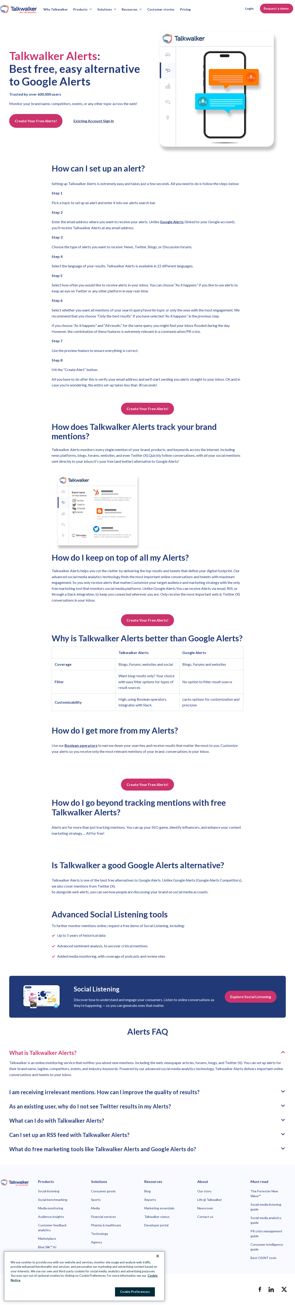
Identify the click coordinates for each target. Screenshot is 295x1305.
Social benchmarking (52, 1200)
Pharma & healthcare (106, 1225)
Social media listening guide (266, 1206)
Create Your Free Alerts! (36, 121)
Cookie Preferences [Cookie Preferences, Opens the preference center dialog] (135, 1292)
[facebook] (260, 1289)
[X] (284, 1289)
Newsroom (205, 1208)
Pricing (185, 9)
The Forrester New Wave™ (264, 1193)
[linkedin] (271, 1289)
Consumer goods (103, 1191)
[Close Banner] (158, 1256)
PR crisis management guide (266, 1233)
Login (249, 8)
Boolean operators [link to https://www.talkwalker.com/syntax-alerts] (81, 745)
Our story (204, 1191)
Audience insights (51, 1217)
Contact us (205, 1217)
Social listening (48, 1191)
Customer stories (160, 9)
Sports (96, 1200)
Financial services (103, 1217)
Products (82, 9)
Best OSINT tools (264, 1258)
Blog (147, 1191)
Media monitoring (50, 1208)
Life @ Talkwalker (209, 1200)
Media (95, 1208)
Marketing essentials (159, 1208)
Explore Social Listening (250, 996)
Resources (132, 9)
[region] (84, 1276)
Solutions (106, 9)
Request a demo (276, 8)
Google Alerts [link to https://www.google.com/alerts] (172, 222)
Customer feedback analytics (52, 1227)
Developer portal (156, 1225)
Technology (99, 1234)
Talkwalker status (157, 1217)
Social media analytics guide (266, 1220)
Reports (150, 1200)
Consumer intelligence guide (267, 1246)
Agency (96, 1242)
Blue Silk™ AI (47, 1247)
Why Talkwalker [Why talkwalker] (55, 9)
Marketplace (47, 1238)
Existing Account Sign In (94, 121)
